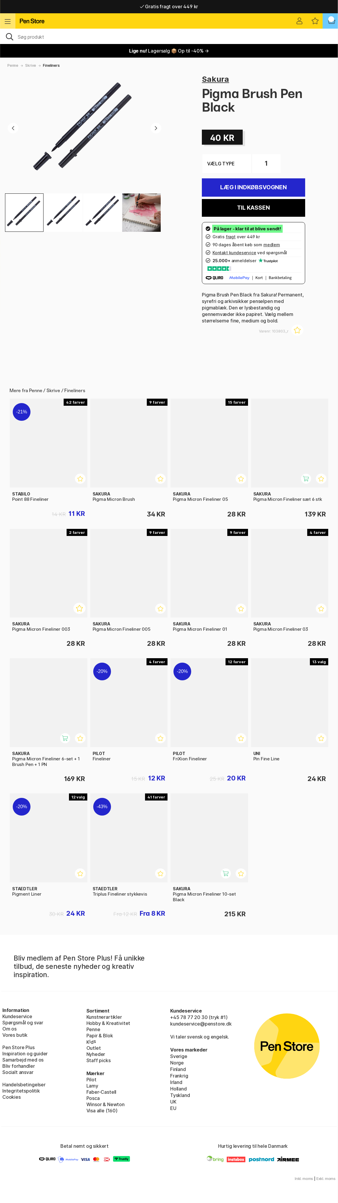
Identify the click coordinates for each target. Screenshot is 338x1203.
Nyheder (95, 1054)
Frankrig (179, 1076)
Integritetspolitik (21, 1091)
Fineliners (51, 65)
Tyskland (180, 1095)
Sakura (215, 79)
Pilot (91, 1080)
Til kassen (253, 207)
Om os (9, 1029)
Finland (178, 1069)
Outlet (93, 1048)
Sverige (178, 1056)
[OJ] (169, 36)
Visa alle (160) (102, 1111)
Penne (12, 65)
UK (173, 1102)
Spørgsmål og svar (22, 1023)
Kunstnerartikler (104, 1017)
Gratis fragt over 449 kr (169, 6)
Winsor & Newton (105, 1104)
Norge (177, 1063)
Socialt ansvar (17, 1072)
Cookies (11, 1097)
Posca (93, 1098)
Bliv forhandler (18, 1066)
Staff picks (98, 1060)
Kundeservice (17, 1016)
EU (173, 1108)
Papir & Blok (99, 1036)
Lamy (92, 1086)
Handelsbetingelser (24, 1085)
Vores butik (15, 1035)
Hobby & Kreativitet (108, 1023)
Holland (178, 1089)
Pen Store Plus (18, 1047)
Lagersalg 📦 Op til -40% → (169, 51)
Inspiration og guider (25, 1054)
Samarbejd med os (23, 1060)
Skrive (30, 65)
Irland (176, 1082)
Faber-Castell (101, 1092)
